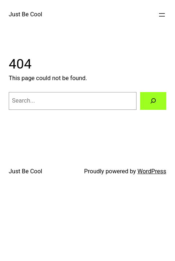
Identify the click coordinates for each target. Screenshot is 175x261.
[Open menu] (162, 15)
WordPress (151, 171)
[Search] (153, 101)
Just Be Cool (25, 14)
